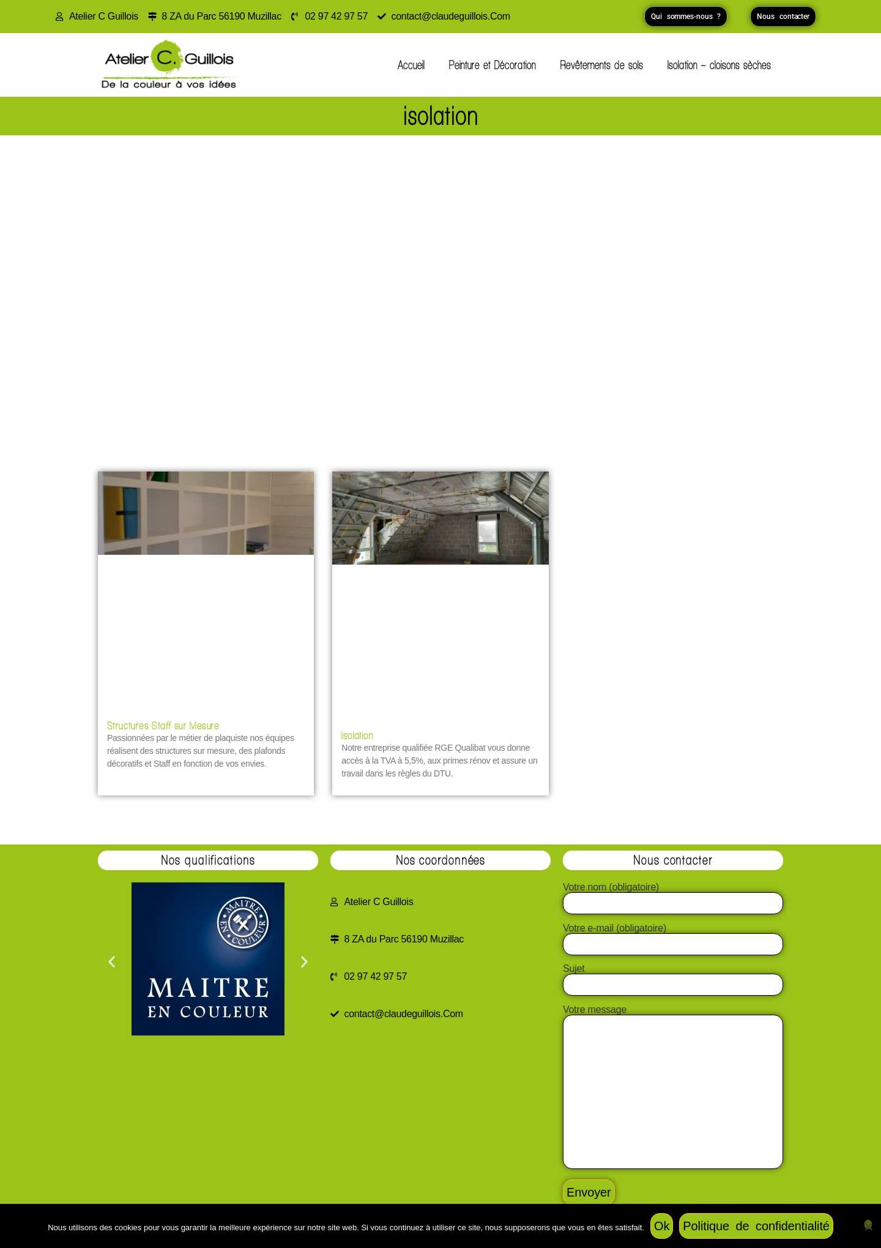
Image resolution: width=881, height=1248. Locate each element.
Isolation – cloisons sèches (719, 65)
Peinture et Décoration (492, 65)
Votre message (673, 1088)
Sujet (673, 977)
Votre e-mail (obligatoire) (673, 936)
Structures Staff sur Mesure (163, 725)
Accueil (411, 65)
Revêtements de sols (601, 65)
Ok (661, 1226)
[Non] (868, 1224)
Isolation (357, 735)
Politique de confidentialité (756, 1226)
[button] (111, 961)
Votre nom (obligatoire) (673, 895)
